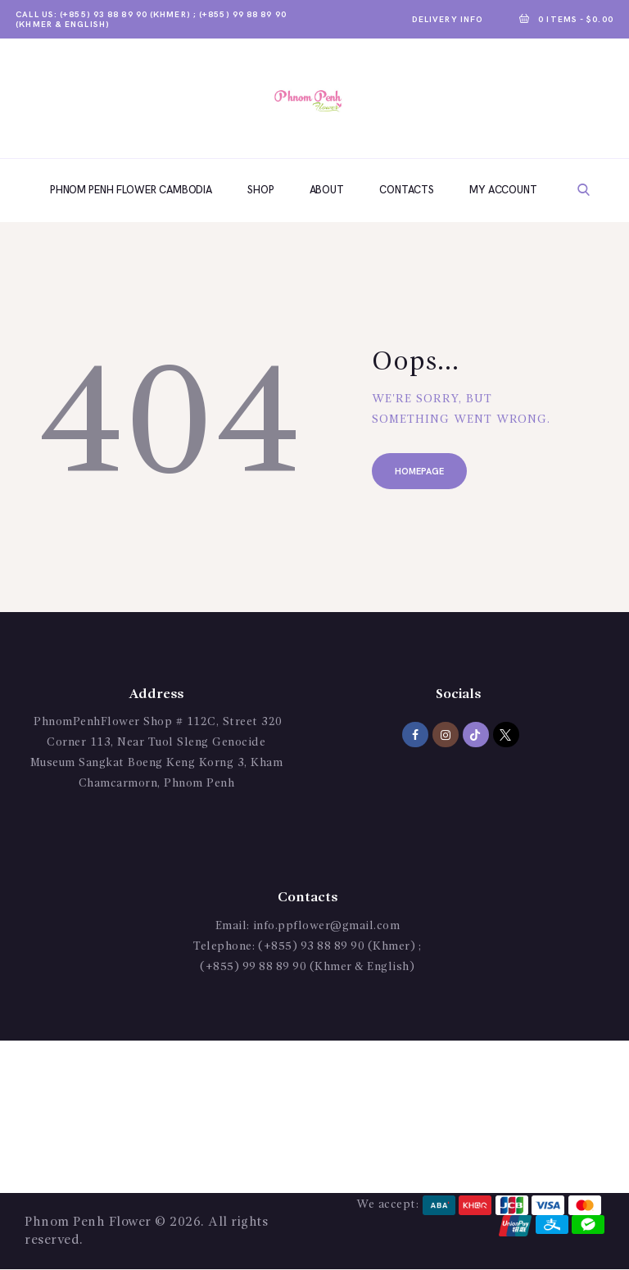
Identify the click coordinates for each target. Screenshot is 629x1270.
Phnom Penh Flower (88, 1222)
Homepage (419, 471)
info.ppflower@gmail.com (326, 926)
